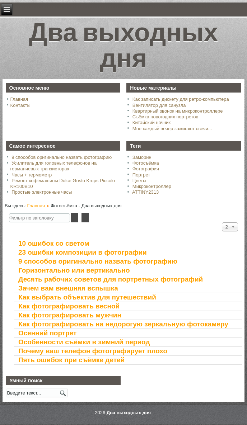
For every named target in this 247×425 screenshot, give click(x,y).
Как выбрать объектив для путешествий (87, 297)
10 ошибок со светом (53, 243)
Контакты (20, 105)
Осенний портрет (47, 333)
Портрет (141, 175)
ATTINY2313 (145, 192)
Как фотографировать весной (69, 306)
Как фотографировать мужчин (69, 315)
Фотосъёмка (145, 163)
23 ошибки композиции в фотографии (82, 252)
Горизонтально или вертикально (74, 270)
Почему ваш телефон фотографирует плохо (92, 351)
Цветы (139, 180)
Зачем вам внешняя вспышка (68, 288)
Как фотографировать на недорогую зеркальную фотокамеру (123, 324)
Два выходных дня (123, 48)
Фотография (145, 168)
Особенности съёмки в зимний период (84, 342)
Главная (19, 99)
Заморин (142, 157)
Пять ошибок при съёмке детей (71, 360)
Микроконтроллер (151, 186)
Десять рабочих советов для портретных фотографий (110, 279)
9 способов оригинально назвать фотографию (97, 261)
